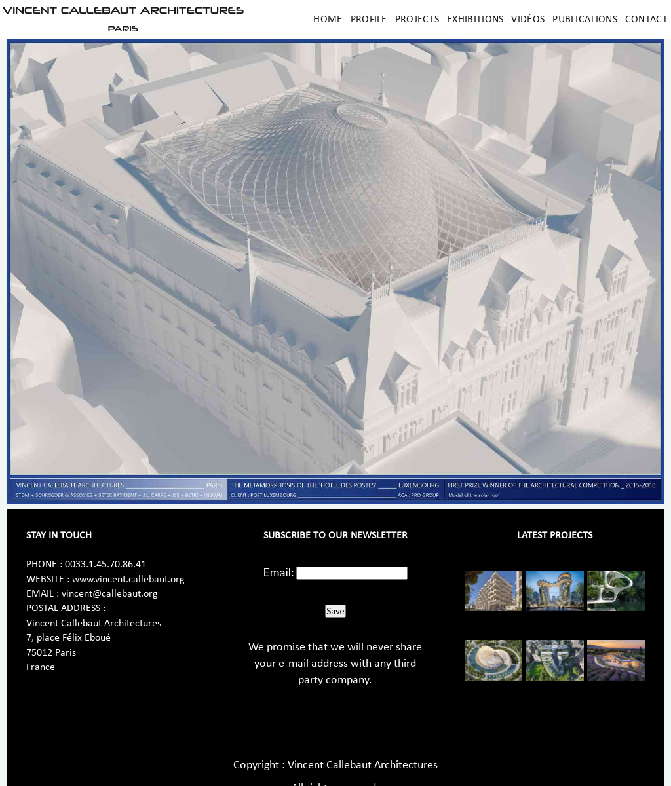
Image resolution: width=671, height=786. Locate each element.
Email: (278, 572)
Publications (584, 19)
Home (327, 19)
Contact (646, 19)
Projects (417, 19)
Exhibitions (475, 19)
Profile (369, 19)
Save (335, 611)
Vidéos (528, 19)
